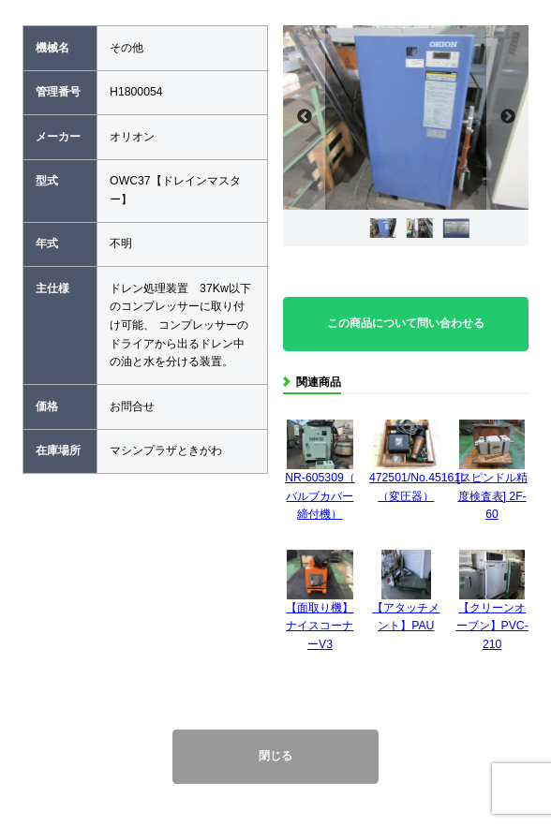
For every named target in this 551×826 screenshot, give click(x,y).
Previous (304, 117)
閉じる (275, 755)
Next (507, 117)
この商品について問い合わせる (405, 323)
